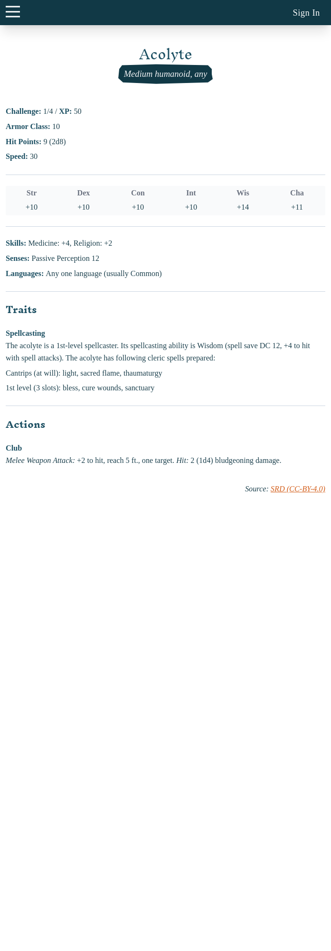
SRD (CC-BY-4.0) (298, 489)
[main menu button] (12, 11)
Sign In (306, 13)
